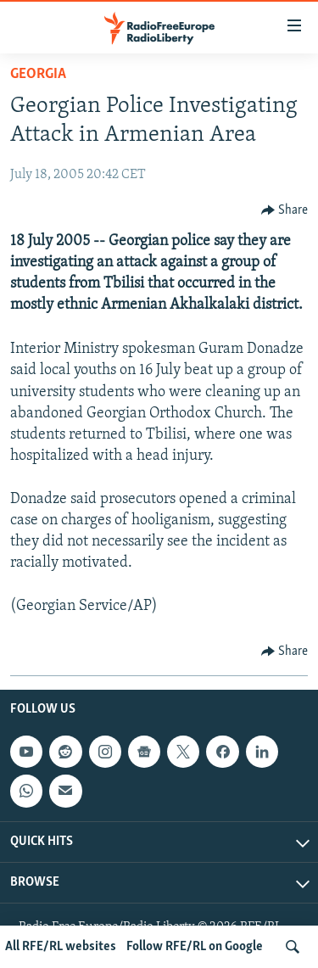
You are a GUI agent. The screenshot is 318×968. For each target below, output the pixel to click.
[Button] (285, 210)
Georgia (38, 74)
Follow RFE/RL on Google (194, 947)
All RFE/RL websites (60, 947)
